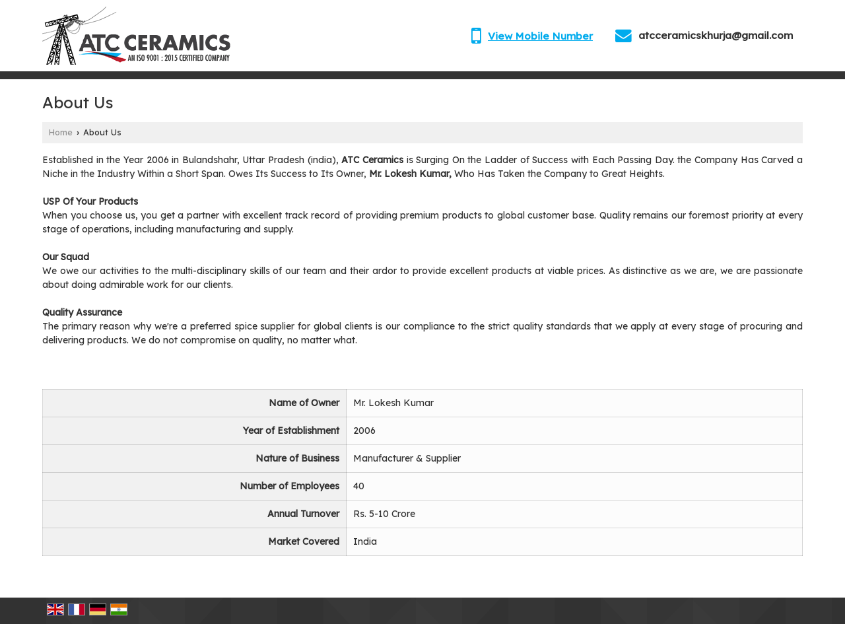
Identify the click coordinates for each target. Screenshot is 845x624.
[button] (540, 36)
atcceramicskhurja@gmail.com (715, 35)
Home (61, 132)
